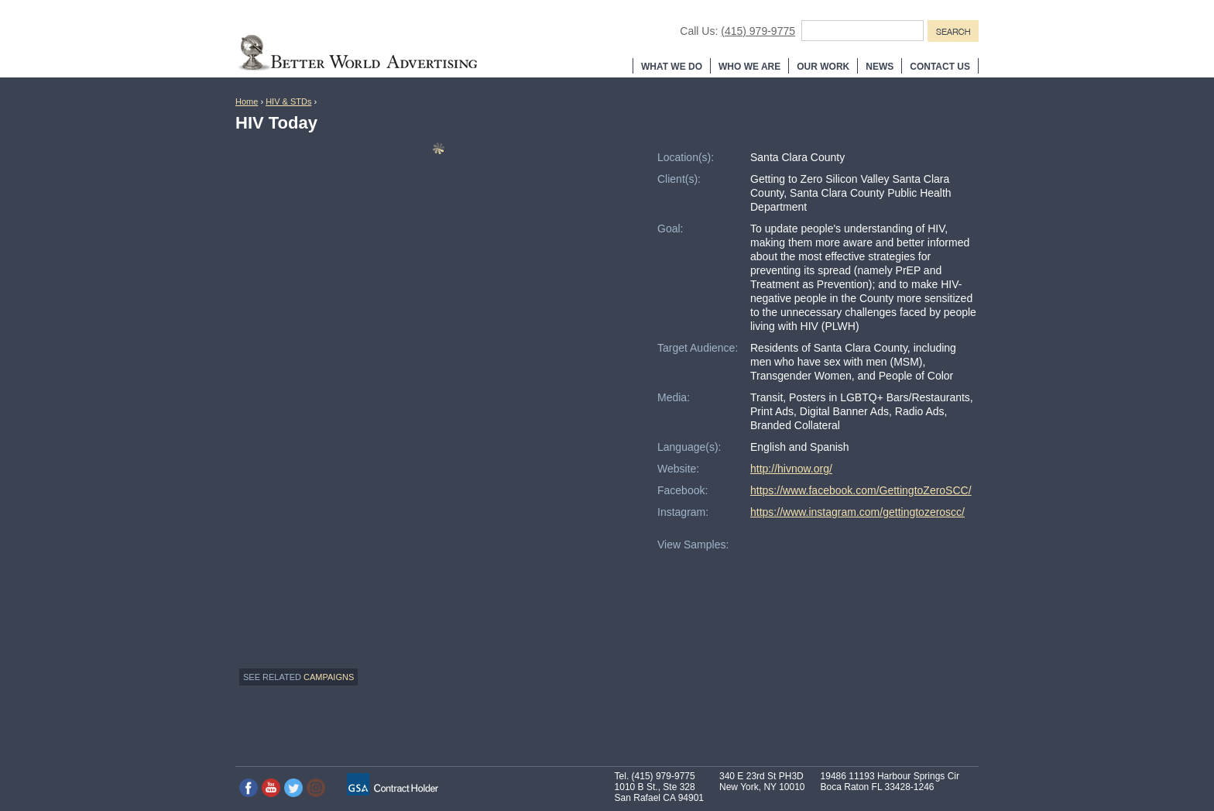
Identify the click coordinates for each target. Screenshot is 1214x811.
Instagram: (682, 512)
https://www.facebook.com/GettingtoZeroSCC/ (861, 490)
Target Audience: (697, 348)
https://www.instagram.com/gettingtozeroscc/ (857, 512)
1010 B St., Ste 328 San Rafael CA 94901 (659, 792)
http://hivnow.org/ (791, 468)
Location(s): (685, 157)
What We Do (671, 66)
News (879, 66)
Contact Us (940, 66)
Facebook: (682, 490)
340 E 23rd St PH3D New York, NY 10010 (762, 781)
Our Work (823, 66)
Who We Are (749, 66)
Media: (673, 397)
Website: (678, 468)
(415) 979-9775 (758, 31)
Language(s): (689, 447)
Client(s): (679, 179)
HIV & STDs (288, 101)
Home (246, 101)
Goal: (670, 228)
